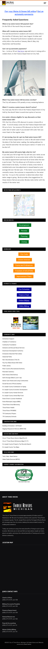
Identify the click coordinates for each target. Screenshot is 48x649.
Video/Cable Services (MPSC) (11, 459)
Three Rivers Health (8, 407)
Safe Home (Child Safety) (10, 374)
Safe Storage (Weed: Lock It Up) (12, 377)
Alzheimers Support (8, 339)
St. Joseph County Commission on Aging (14, 386)
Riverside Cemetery (8, 371)
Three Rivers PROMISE (9, 410)
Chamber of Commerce (9, 342)
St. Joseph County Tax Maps (10, 447)
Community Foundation (9, 345)
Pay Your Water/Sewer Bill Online (12, 362)
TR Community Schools (9, 416)
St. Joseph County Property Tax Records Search (16, 444)
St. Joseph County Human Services (12, 392)
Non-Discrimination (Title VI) (10, 359)
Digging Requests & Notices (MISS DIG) (14, 429)
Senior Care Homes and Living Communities (15, 380)
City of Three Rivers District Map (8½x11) (14, 438)
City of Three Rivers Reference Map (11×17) (15, 441)
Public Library (6, 365)
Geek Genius (27, 644)
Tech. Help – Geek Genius (9, 456)
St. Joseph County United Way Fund (12, 395)
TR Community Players (9, 413)
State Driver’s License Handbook (12, 398)
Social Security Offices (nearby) (11, 383)
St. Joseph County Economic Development (14, 389)
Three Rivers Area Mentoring (11, 404)
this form (21, 51)
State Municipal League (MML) (11, 401)
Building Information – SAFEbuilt (12, 426)
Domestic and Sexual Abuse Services (13, 348)
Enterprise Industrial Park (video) (12, 354)
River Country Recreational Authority (13, 368)
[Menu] (45, 3)
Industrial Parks (7, 356)
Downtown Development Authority (12, 351)
